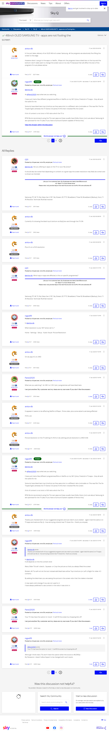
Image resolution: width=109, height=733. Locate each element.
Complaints (77, 720)
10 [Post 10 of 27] (28, 448)
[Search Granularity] (25, 20)
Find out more (57, 85)
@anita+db (29, 90)
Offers (66, 3)
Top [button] (104, 720)
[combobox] (59, 20)
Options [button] (100, 35)
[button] (104, 48)
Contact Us (84, 720)
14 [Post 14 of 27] (28, 628)
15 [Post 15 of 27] (28, 664)
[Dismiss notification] (104, 8)
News (43, 3)
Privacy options (26, 720)
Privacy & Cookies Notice (50, 720)
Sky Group (25, 722)
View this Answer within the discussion (39, 125)
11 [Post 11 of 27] (28, 131)
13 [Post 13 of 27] (28, 599)
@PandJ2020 (31, 94)
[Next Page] (60, 140)
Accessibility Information (65, 720)
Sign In (103, 3)
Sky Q (55, 13)
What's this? (14, 58)
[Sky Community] (15, 3)
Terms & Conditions (36, 720)
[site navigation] (3, 3)
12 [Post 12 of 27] (28, 530)
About (58, 3)
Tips (50, 3)
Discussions (32, 3)
